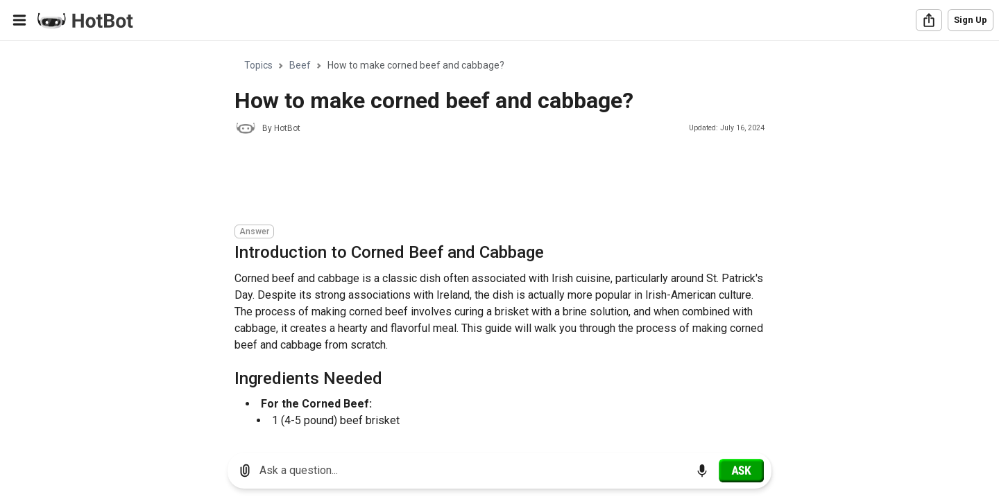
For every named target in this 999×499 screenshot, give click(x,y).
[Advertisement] (487, 181)
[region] (499, 241)
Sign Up (970, 20)
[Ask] (741, 470)
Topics (258, 65)
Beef (300, 65)
